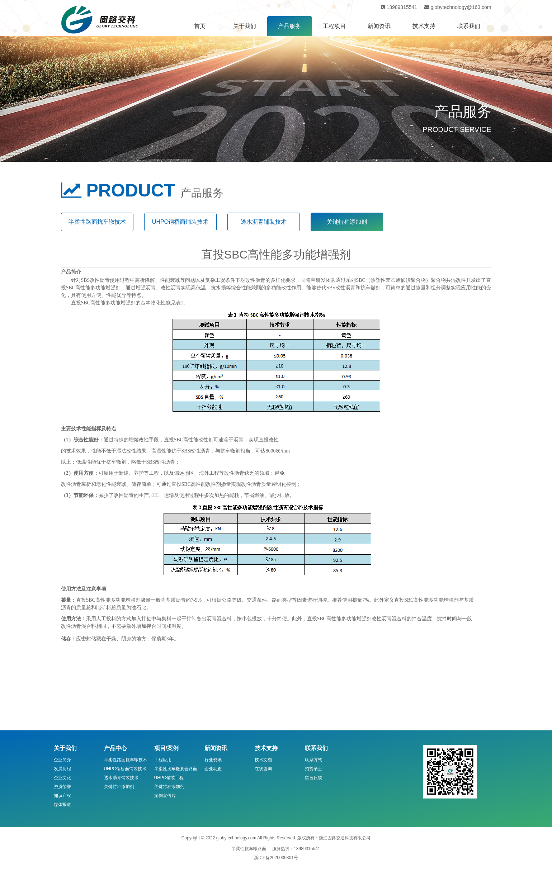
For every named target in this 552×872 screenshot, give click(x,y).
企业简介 (62, 759)
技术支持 (423, 26)
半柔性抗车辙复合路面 (175, 768)
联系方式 (313, 759)
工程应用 (162, 759)
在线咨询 (263, 768)
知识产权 (62, 795)
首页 (200, 26)
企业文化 (62, 777)
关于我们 (244, 26)
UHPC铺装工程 (169, 777)
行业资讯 (213, 759)
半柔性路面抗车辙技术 (97, 222)
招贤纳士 (313, 768)
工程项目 (334, 26)
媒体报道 (62, 804)
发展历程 (62, 768)
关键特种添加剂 (347, 222)
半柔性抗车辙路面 (249, 848)
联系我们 (468, 26)
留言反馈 (313, 777)
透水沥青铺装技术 (264, 222)
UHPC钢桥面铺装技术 (180, 222)
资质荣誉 (62, 786)
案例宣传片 (165, 795)
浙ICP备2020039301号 (276, 857)
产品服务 (289, 26)
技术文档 (263, 759)
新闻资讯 (379, 26)
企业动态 (213, 768)
